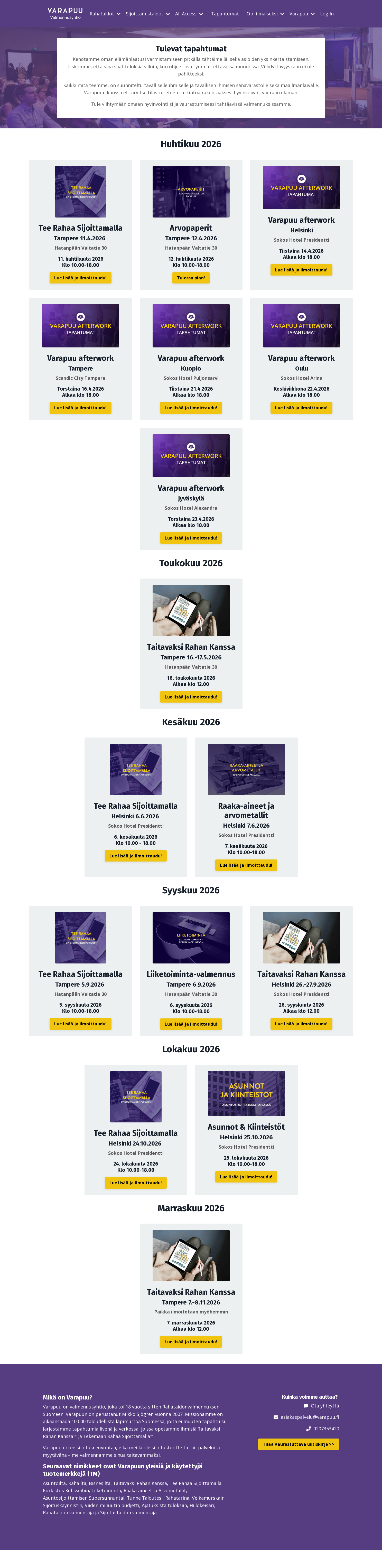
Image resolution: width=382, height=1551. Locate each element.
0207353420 (326, 1429)
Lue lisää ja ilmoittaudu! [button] (80, 278)
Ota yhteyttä (325, 1406)
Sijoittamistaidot (148, 14)
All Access (189, 14)
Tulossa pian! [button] (191, 278)
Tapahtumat (225, 14)
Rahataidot (105, 14)
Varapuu (302, 14)
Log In (327, 14)
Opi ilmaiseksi (265, 14)
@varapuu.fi (326, 1417)
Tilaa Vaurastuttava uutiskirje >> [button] (298, 1444)
